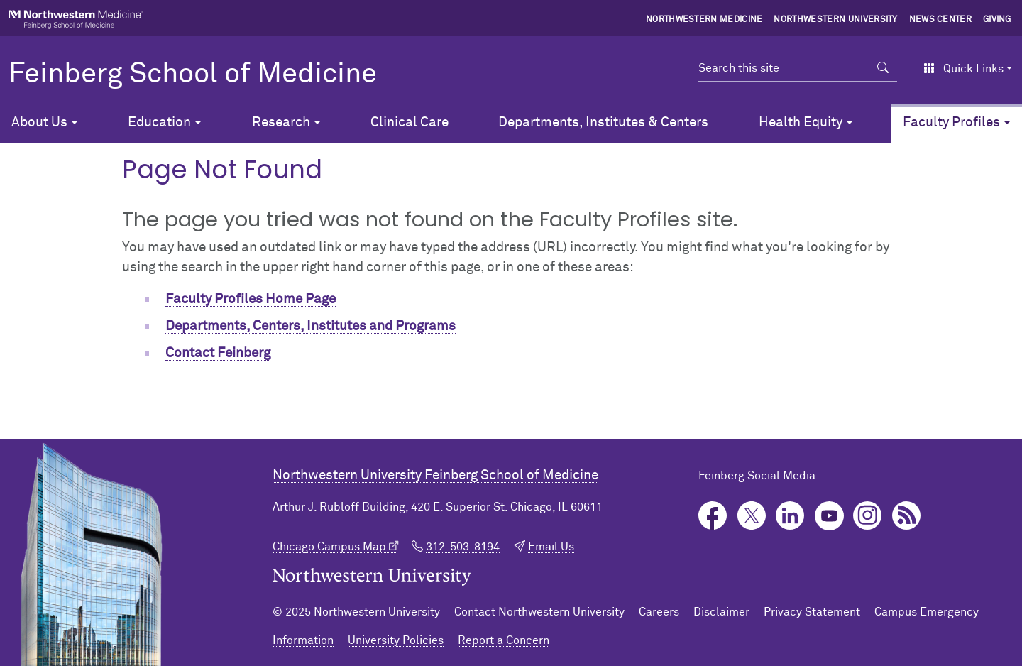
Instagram (867, 515)
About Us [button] (39, 122)
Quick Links (963, 69)
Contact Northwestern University (539, 612)
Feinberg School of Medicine (193, 74)
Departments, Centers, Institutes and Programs (310, 326)
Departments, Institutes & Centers (603, 122)
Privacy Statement (812, 612)
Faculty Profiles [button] (951, 122)
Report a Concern (503, 640)
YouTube (829, 515)
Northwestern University (835, 20)
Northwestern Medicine (704, 20)
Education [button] (159, 122)
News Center (940, 20)
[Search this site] (783, 68)
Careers (659, 612)
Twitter (751, 515)
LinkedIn (790, 515)
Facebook (712, 515)
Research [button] (281, 122)
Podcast (906, 515)
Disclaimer (721, 612)
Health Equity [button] (800, 122)
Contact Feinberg (217, 353)
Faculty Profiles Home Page (250, 299)
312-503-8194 (463, 546)
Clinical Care (409, 122)
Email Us (551, 546)
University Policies (396, 640)
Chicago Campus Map (329, 546)
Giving (997, 20)
